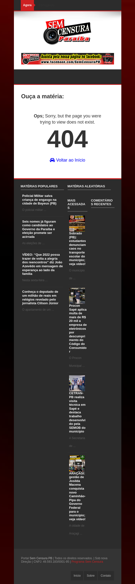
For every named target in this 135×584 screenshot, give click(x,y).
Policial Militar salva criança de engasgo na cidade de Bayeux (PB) (39, 199)
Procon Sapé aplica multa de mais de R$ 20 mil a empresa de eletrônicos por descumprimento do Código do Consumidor (78, 328)
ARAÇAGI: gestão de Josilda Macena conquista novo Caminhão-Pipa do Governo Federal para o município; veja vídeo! (77, 496)
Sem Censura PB (41, 558)
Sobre (90, 575)
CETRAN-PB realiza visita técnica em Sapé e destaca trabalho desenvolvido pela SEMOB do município (77, 412)
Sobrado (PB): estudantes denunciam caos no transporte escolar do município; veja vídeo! (77, 248)
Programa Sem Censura (87, 561)
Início (77, 575)
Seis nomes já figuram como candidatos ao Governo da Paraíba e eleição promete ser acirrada (39, 229)
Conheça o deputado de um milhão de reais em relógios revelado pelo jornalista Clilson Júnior (40, 297)
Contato (106, 575)
